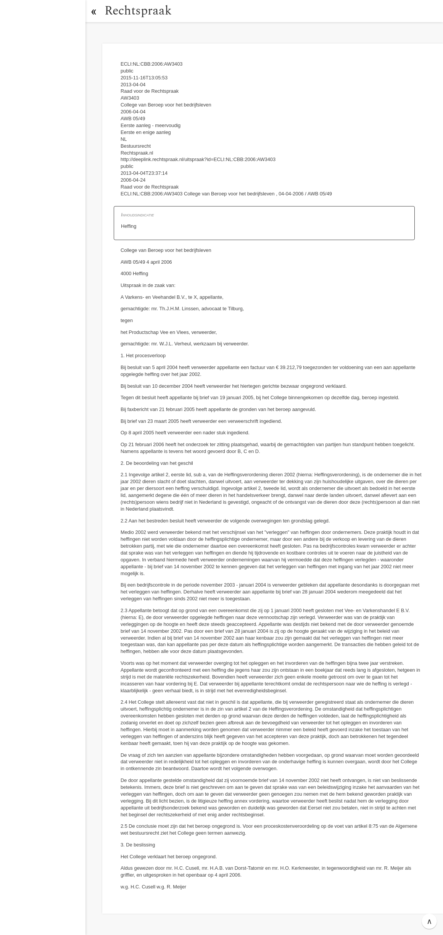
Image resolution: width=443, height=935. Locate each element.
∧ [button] (429, 921)
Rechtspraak (138, 11)
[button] (93, 11)
